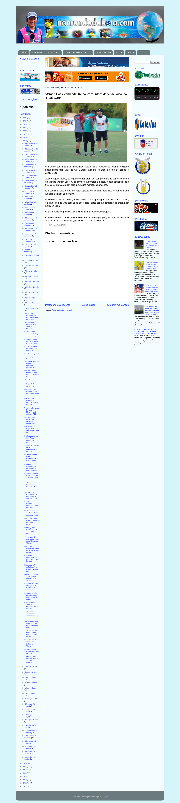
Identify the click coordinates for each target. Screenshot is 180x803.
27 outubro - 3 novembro (29, 192)
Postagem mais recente (57, 305)
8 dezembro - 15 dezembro (30, 160)
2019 (25, 141)
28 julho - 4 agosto (32, 255)
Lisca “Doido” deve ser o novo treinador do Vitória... (31, 643)
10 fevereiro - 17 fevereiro (30, 737)
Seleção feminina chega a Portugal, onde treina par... (32, 334)
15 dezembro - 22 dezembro (31, 155)
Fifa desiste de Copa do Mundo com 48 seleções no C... (31, 430)
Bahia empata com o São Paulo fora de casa (31, 651)
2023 (25, 127)
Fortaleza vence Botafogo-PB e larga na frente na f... (32, 374)
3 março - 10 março (32, 720)
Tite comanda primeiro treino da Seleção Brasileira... (31, 326)
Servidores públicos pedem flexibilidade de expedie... (31, 448)
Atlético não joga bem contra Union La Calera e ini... (31, 486)
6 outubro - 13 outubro (29, 208)
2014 (25, 776)
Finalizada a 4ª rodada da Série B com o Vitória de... (31, 568)
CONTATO (143, 52)
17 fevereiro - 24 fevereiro (30, 731)
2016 (25, 770)
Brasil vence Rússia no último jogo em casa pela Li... (32, 348)
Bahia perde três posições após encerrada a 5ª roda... (30, 596)
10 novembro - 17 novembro (31, 182)
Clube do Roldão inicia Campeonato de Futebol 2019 (31, 458)
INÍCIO (24, 52)
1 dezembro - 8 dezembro (30, 166)
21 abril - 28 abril (31, 683)
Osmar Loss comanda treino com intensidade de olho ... (31, 316)
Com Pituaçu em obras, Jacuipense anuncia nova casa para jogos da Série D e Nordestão (152, 310)
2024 (25, 124)
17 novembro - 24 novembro (31, 176)
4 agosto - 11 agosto (29, 251)
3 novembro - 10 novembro (30, 187)
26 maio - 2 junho (31, 303)
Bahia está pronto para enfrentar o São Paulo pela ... (31, 477)
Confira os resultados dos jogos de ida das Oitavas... (31, 559)
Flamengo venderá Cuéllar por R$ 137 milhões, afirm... (31, 531)
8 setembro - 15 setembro (30, 229)
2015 (25, 773)
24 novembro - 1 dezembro (30, 171)
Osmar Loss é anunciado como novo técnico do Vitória (31, 540)
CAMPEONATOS (103, 52)
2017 (25, 767)
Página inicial (88, 305)
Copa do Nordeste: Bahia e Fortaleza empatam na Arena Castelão (152, 244)
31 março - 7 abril (31, 699)
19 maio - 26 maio (31, 308)
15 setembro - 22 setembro (31, 224)
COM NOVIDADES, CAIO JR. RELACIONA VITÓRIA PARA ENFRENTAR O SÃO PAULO (145, 331)
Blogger (105, 797)
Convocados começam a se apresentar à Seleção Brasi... (31, 495)
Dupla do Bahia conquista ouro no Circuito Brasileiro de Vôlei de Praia (151, 288)
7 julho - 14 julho (31, 271)
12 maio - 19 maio (31, 667)
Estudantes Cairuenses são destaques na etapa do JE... (31, 467)
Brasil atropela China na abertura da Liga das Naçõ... (31, 505)
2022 (25, 131)
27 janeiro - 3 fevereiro (29, 747)
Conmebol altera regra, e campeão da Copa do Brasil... (32, 521)
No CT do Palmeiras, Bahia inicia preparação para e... (31, 549)
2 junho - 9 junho (31, 298)
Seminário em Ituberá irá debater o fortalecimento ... (31, 420)
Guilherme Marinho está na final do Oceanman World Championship (152, 265)
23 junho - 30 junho (32, 282)
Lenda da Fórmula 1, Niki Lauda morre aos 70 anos (31, 577)
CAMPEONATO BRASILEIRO (78, 52)
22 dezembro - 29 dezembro (31, 150)
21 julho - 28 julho (31, 260)
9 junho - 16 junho (31, 292)
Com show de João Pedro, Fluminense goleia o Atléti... (31, 364)
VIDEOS (130, 52)
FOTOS (119, 52)
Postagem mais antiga (117, 305)
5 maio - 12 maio (31, 672)
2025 (25, 121)
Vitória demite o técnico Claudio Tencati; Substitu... (31, 660)
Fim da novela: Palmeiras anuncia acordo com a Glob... (31, 402)
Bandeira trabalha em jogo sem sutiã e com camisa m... (31, 587)
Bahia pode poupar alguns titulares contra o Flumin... (31, 341)
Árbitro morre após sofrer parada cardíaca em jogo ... (31, 615)
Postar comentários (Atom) (62, 310)
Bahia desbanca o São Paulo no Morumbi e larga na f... (31, 439)
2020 (25, 137)
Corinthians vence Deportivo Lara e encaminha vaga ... (31, 392)
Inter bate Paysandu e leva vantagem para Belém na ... (32, 356)
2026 (25, 118)
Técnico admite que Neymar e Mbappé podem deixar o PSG (31, 411)
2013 (25, 780)
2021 (25, 134)
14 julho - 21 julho (31, 266)
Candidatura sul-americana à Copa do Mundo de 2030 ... (31, 383)
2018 (25, 763)
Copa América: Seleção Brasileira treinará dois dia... (32, 606)
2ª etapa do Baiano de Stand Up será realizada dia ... (31, 513)
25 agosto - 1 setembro (29, 240)
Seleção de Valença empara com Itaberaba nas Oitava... (31, 634)
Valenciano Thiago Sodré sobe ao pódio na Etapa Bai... (31, 624)
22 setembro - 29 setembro (31, 219)
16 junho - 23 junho (32, 287)
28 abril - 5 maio (31, 677)
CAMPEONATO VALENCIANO (46, 52)
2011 (25, 786)
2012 (25, 783)
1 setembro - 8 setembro (30, 235)
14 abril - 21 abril (31, 688)
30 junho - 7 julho (31, 276)
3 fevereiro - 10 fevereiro (30, 742)
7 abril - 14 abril (30, 693)
